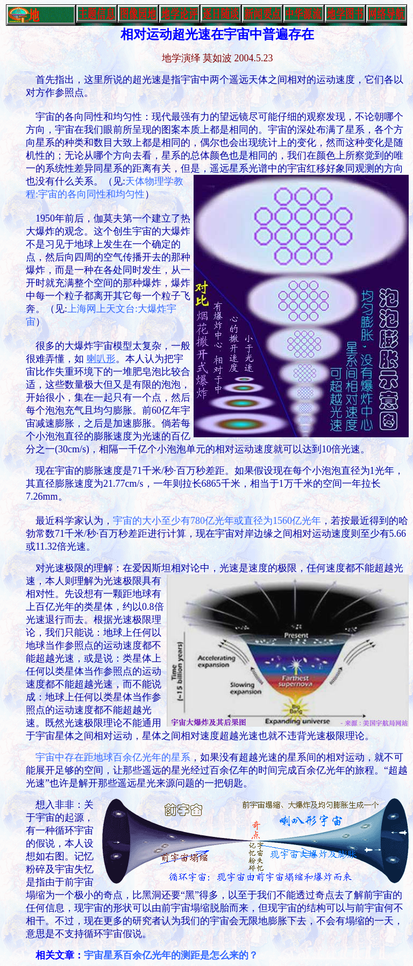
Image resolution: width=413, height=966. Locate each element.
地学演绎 (181, 58)
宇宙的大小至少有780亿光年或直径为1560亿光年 (217, 520)
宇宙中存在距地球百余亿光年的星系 (112, 757)
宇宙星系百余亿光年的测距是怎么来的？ (171, 955)
